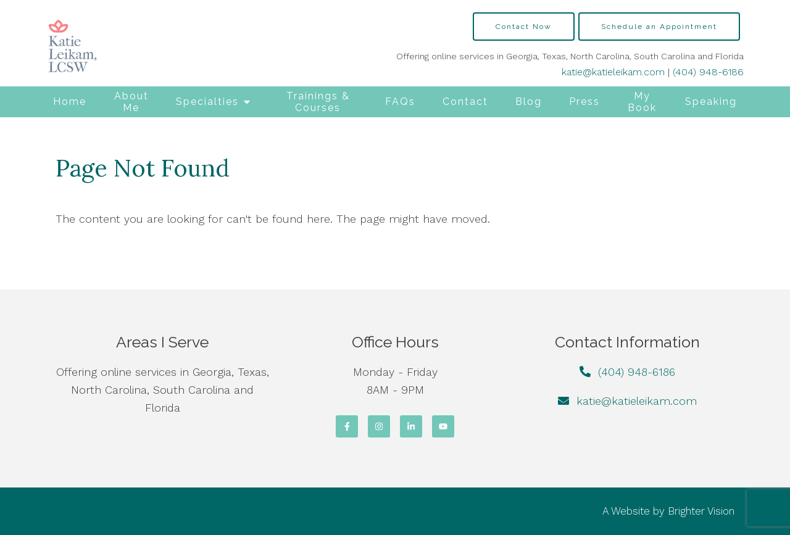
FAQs (400, 101)
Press (584, 101)
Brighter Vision (701, 511)
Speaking (711, 101)
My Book (642, 102)
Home (69, 101)
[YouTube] (443, 426)
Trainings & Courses (318, 102)
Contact (465, 101)
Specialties (207, 101)
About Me (131, 102)
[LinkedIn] (411, 426)
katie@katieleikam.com (613, 72)
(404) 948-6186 (708, 72)
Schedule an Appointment (659, 26)
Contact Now (524, 26)
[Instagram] (379, 426)
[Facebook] (347, 426)
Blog (528, 101)
